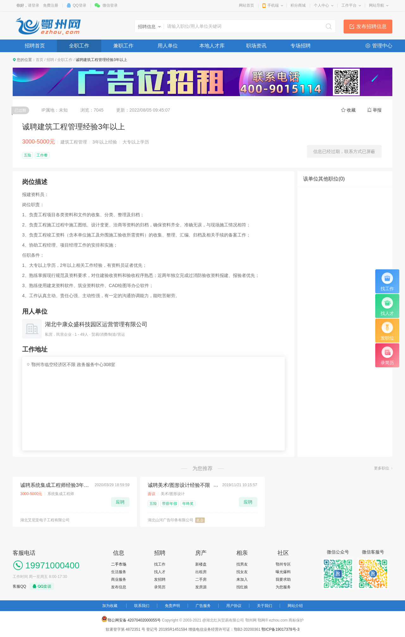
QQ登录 (79, 5)
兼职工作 (123, 45)
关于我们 (264, 605)
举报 (377, 110)
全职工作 (79, 45)
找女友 (242, 572)
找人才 (159, 572)
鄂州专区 (283, 564)
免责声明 (172, 605)
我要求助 (283, 579)
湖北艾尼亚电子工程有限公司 (45, 520)
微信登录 (110, 5)
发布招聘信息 (371, 26)
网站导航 (376, 5)
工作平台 (349, 5)
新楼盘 (201, 564)
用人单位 (168, 45)
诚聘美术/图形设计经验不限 (179, 485)
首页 (39, 60)
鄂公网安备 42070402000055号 (131, 619)
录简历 (159, 587)
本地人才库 (212, 45)
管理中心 (382, 45)
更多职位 (381, 468)
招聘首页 (35, 45)
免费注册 (50, 5)
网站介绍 (295, 605)
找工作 (159, 564)
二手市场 (118, 564)
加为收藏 (109, 605)
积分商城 (298, 5)
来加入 (242, 579)
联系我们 (141, 605)
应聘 (120, 502)
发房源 (201, 587)
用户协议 (233, 605)
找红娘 (242, 587)
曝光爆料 (283, 572)
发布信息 (118, 587)
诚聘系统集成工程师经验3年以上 (55, 485)
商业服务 (118, 579)
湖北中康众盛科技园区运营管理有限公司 (96, 324)
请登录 (33, 5)
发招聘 (159, 579)
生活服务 (118, 572)
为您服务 (283, 587)
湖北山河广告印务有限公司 (170, 520)
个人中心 (321, 5)
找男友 (242, 564)
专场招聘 (300, 45)
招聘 (50, 60)
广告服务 (203, 605)
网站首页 (246, 5)
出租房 (201, 572)
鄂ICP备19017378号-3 (280, 629)
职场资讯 (256, 45)
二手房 (201, 579)
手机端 (273, 5)
